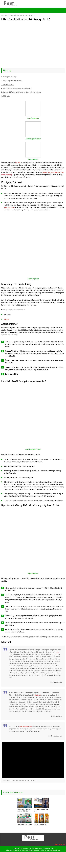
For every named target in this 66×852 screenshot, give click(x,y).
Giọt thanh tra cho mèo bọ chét (41, 810)
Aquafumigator (7, 84)
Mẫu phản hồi (60, 844)
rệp (9, 207)
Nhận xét (5, 96)
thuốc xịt (38, 695)
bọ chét (17, 163)
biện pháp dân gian (25, 726)
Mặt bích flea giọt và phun (24, 824)
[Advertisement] (33, 36)
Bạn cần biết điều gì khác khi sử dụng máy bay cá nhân (21, 92)
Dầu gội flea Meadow (40, 824)
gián (5, 207)
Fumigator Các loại (8, 77)
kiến (12, 207)
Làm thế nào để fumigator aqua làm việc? (16, 88)
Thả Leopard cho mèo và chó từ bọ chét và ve (24, 810)
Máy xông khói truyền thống (11, 81)
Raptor (6, 319)
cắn (58, 652)
